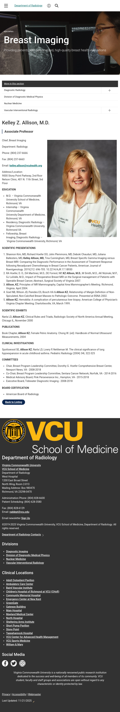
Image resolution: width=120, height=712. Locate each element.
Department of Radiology (28, 5)
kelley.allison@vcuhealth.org (26, 165)
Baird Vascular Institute (19, 587)
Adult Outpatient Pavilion (20, 580)
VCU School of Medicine (15, 469)
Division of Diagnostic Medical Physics (23, 96)
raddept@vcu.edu (19, 511)
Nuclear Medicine (13, 103)
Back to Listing (13, 402)
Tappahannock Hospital (19, 633)
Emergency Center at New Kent (23, 599)
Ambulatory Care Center (19, 584)
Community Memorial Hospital (23, 595)
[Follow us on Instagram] (22, 663)
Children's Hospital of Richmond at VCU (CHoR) (32, 591)
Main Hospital (14, 610)
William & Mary (14, 644)
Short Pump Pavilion (17, 625)
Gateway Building (16, 606)
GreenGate (12, 602)
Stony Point (12, 629)
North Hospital (14, 618)
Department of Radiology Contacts (21, 534)
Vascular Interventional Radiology (21, 110)
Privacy (6, 694)
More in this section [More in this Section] (14, 83)
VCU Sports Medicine (18, 640)
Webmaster (34, 694)
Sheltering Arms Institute (20, 621)
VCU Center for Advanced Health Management (32, 637)
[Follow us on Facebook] (5, 663)
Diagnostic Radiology (14, 90)
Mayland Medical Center (19, 614)
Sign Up (25, 518)
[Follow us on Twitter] (14, 663)
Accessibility (19, 694)
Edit (33, 700)
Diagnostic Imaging (17, 551)
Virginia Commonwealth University (21, 465)
